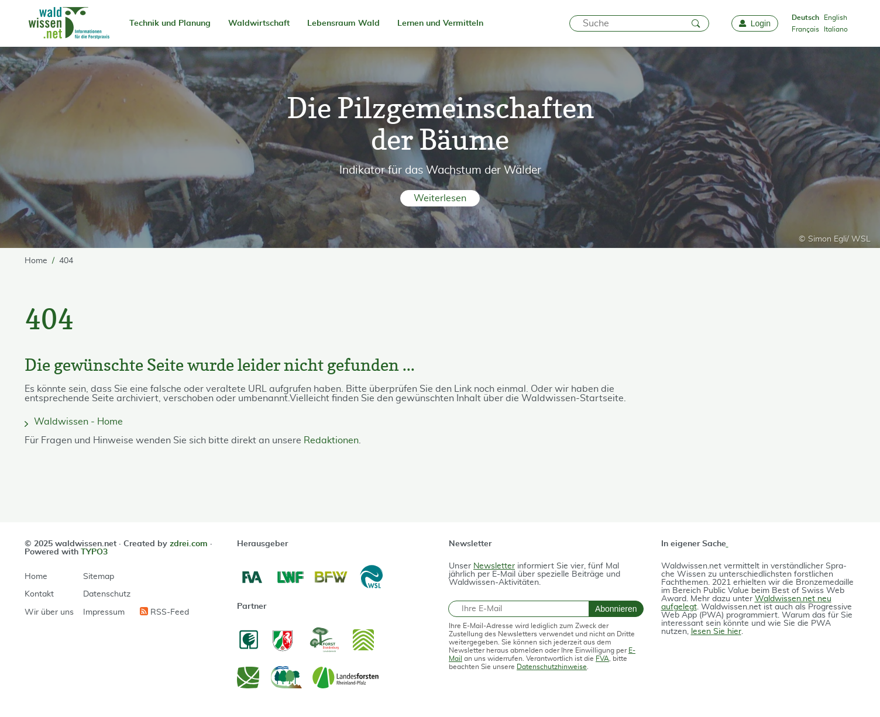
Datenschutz (106, 594)
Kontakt (39, 594)
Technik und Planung (170, 23)
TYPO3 (94, 552)
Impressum (104, 612)
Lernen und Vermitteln (440, 23)
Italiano (836, 29)
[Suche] (639, 23)
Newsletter (494, 566)
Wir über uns (49, 612)
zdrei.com (189, 544)
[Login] (754, 23)
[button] (440, 198)
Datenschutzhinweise (552, 666)
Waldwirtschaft (259, 23)
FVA (602, 658)
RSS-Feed (164, 611)
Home (36, 577)
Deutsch (805, 17)
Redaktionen (331, 440)
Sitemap (98, 577)
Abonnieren (616, 608)
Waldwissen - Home (78, 421)
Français (805, 29)
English (835, 17)
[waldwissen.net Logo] (68, 23)
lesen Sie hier (716, 632)
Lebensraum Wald (343, 23)
